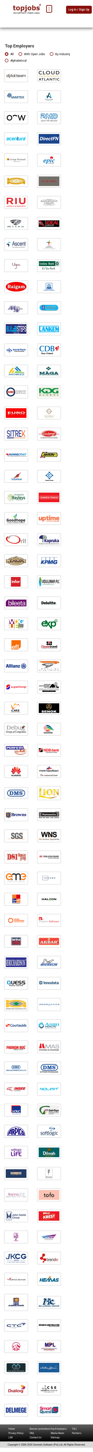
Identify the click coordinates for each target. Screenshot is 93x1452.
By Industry (60, 54)
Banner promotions (40, 1429)
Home (11, 1429)
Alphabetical (16, 61)
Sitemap (55, 1437)
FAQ (32, 1433)
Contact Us (36, 1437)
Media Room (57, 1433)
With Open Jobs (32, 54)
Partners (76, 1433)
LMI (10, 1437)
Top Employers (59, 1429)
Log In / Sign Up (78, 9)
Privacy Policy (16, 1433)
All (9, 54)
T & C (74, 1429)
